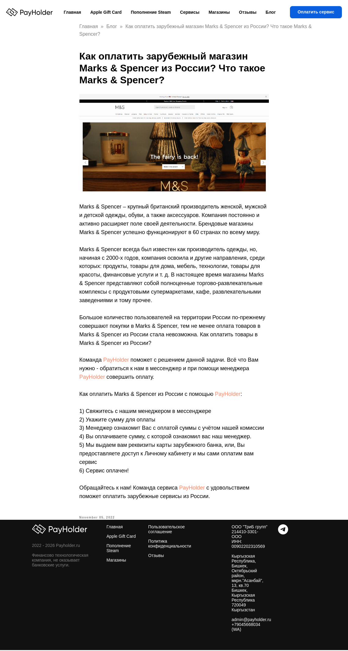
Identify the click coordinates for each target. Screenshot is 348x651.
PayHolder (116, 360)
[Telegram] (283, 532)
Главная (72, 12)
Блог (271, 12)
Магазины (219, 12)
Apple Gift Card (106, 12)
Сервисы (189, 12)
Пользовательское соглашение (166, 529)
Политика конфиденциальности (169, 543)
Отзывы (247, 12)
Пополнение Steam (151, 12)
